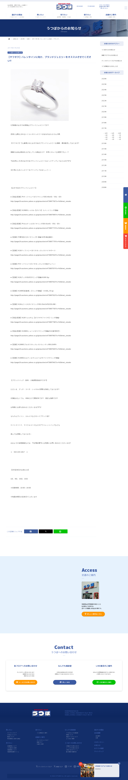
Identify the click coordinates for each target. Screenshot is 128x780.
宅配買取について (12, 750)
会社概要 (97, 733)
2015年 (104, 149)
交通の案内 (92, 6)
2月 (113, 139)
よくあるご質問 (70, 738)
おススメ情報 (98, 748)
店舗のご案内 (40, 737)
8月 (113, 135)
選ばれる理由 (98, 730)
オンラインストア (12, 733)
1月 (120, 139)
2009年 (104, 182)
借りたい (38, 730)
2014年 (104, 154)
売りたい (9, 743)
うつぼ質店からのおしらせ (110, 66)
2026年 (104, 79)
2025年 (104, 84)
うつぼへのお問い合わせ (73, 743)
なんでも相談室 (70, 730)
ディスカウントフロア (42, 740)
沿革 (96, 738)
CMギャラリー (99, 742)
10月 (119, 133)
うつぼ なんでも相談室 (72, 733)
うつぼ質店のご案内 (42, 733)
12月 (106, 133)
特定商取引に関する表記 (13, 738)
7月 (120, 135)
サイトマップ (98, 751)
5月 (113, 137)
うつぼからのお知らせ (108, 50)
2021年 (104, 106)
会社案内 (80, 6)
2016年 (104, 143)
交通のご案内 (40, 744)
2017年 (23, 39)
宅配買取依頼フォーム (13, 752)
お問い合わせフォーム (72, 750)
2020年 (104, 112)
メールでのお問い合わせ (25, 682)
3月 (106, 139)
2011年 (104, 171)
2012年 (104, 165)
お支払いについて (12, 735)
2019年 (104, 117)
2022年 (104, 101)
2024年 (104, 90)
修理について (69, 735)
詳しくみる (65, 682)
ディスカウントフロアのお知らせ (112, 61)
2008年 (104, 187)
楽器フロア (39, 742)
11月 (113, 133)
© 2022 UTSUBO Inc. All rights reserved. (64, 776)
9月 (106, 135)
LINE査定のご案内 (104, 682)
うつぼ (68, 766)
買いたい (9, 730)
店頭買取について (12, 746)
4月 (120, 137)
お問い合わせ (105, 8)
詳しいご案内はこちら (93, 614)
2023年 (104, 95)
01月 (28, 39)
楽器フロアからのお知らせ (110, 55)
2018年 (104, 123)
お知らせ (15, 39)
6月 (106, 137)
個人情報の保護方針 (71, 752)
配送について (10, 737)
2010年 (104, 176)
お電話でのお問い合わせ (72, 746)
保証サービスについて (72, 737)
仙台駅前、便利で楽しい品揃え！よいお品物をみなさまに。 (18, 6)
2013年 (104, 160)
